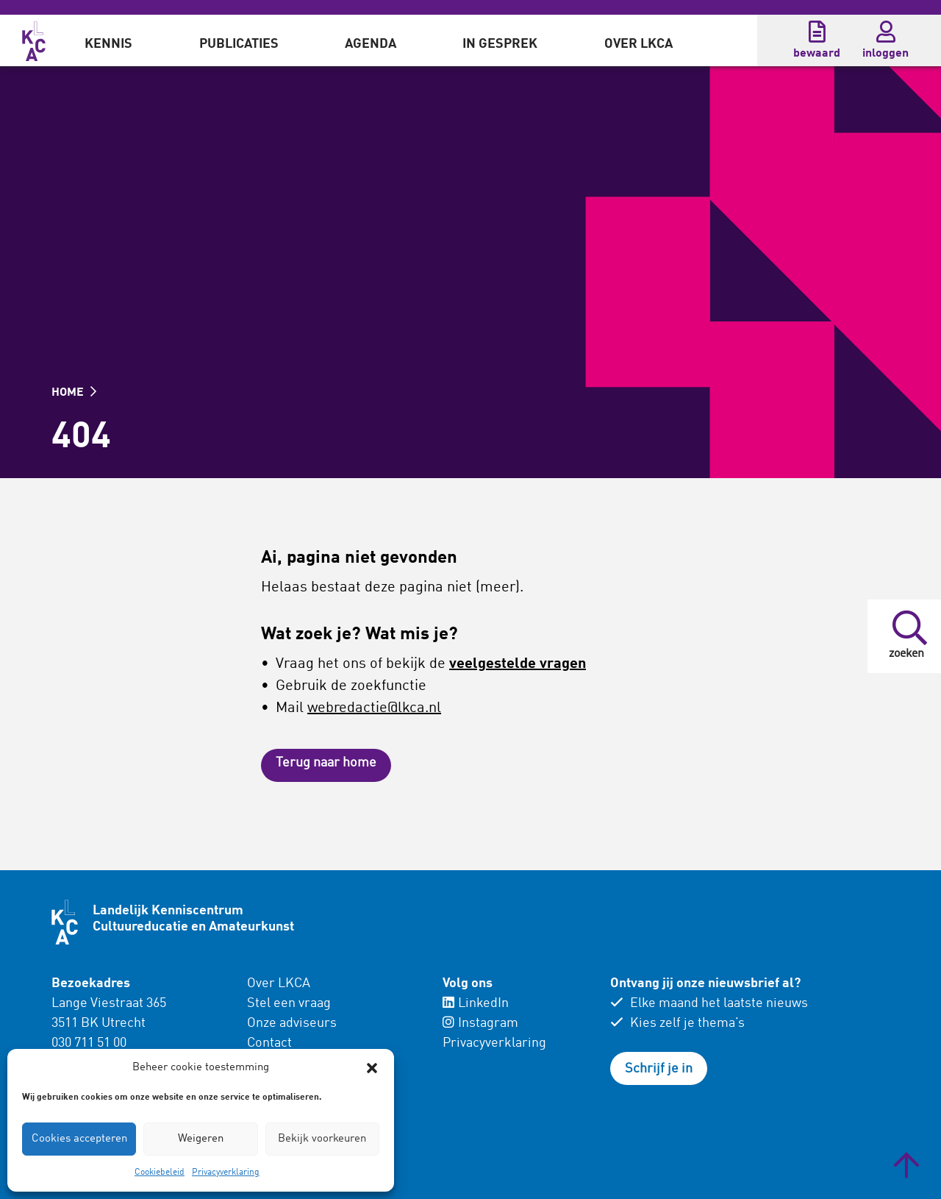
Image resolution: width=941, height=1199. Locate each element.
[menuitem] (108, 40)
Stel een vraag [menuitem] (289, 1003)
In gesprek (499, 44)
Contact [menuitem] (269, 1043)
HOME (73, 393)
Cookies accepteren (79, 1139)
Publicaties (239, 44)
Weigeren (200, 1139)
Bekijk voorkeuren (322, 1139)
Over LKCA (638, 44)
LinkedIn (476, 1003)
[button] (372, 1068)
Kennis (108, 44)
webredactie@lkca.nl (374, 708)
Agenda (370, 44)
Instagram (480, 1023)
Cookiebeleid (160, 1172)
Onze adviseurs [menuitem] (292, 1023)
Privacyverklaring (226, 1172)
